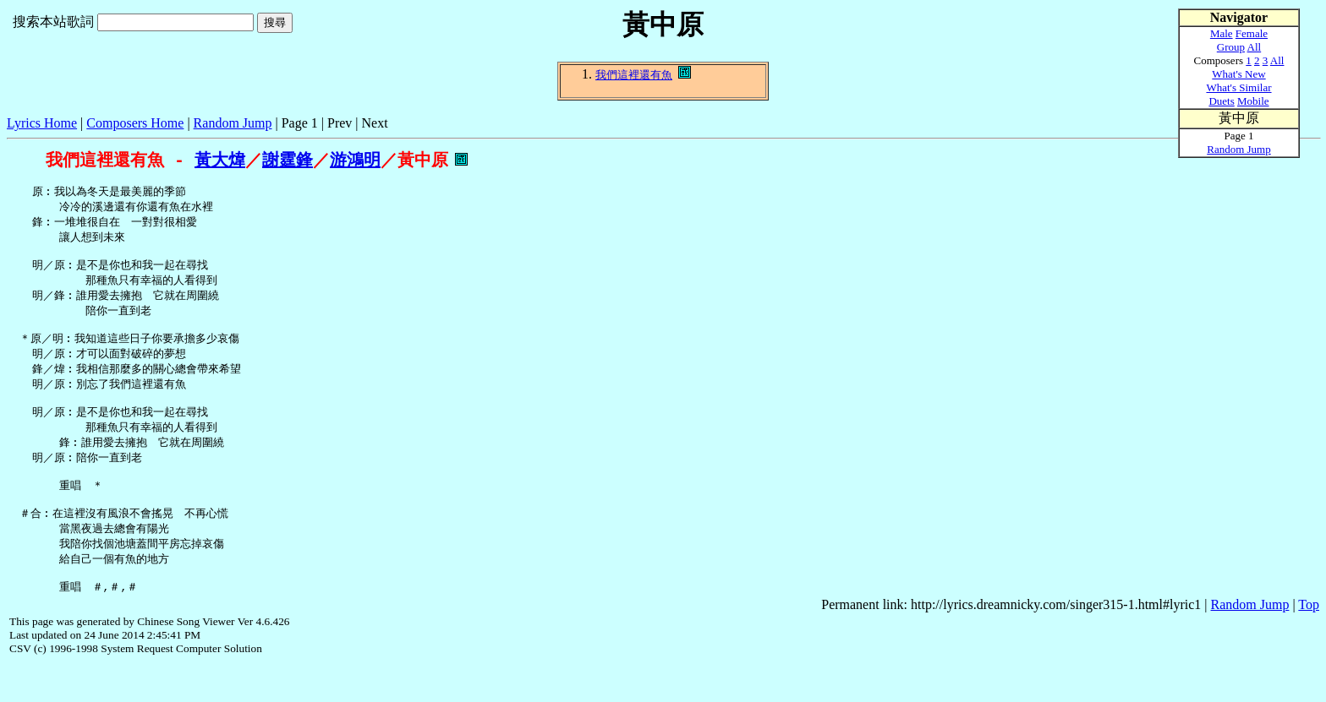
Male (1221, 33)
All (1254, 47)
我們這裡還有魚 (633, 74)
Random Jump (233, 123)
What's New (1238, 74)
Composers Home (135, 123)
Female (1252, 33)
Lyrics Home (42, 123)
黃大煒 (220, 160)
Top (1308, 641)
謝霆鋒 (287, 160)
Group (1231, 47)
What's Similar (1238, 87)
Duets (1221, 101)
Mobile (1253, 101)
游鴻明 (355, 160)
